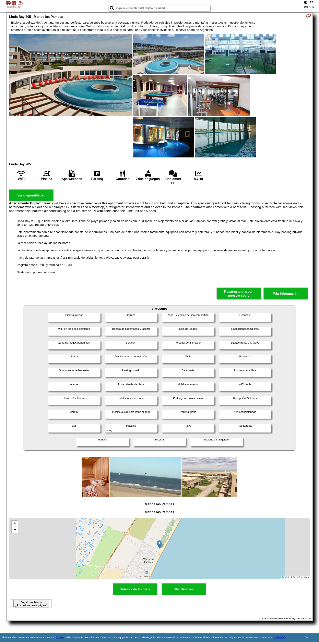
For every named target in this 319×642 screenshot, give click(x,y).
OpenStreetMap (301, 577)
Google (60, 637)
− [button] (14, 530)
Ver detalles (184, 589)
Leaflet (285, 577)
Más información (285, 293)
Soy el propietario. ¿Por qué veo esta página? (31, 604)
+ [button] (14, 524)
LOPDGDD (279, 637)
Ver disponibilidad (31, 195)
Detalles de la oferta (135, 589)
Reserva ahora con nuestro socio (238, 293)
